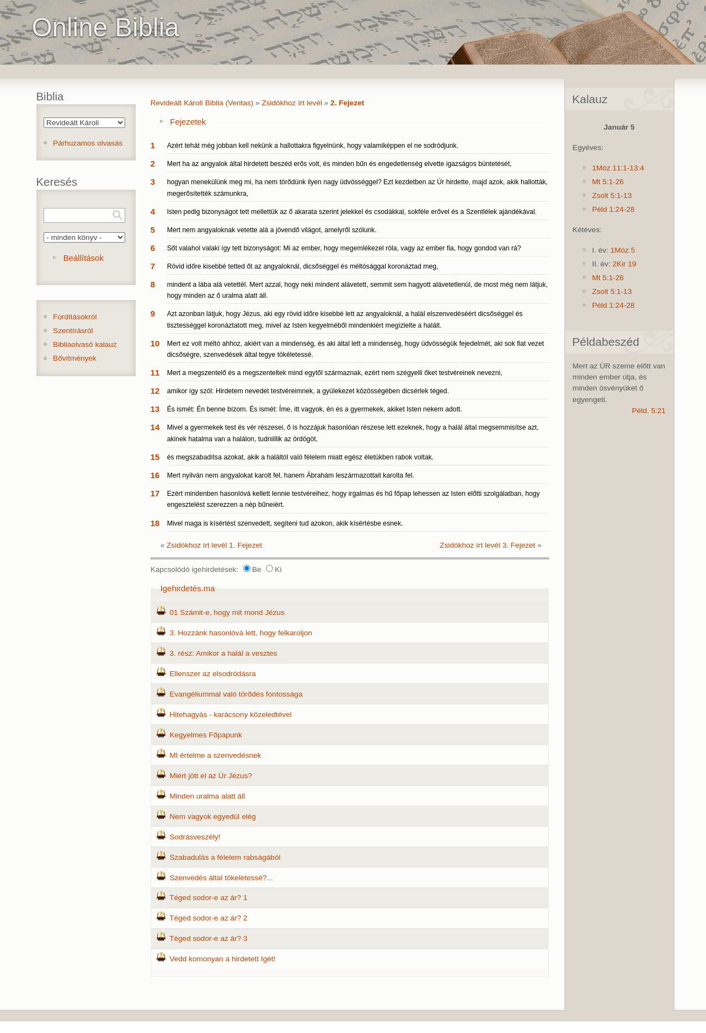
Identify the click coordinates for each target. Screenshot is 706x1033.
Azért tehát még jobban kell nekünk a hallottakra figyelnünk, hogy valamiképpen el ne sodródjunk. (312, 145)
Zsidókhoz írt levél (291, 103)
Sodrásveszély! (194, 837)
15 (155, 457)
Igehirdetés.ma (188, 588)
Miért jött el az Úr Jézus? (210, 776)
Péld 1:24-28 (613, 209)
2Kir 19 (624, 264)
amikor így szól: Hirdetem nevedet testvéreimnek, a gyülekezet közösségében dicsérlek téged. (308, 391)
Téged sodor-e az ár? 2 (208, 918)
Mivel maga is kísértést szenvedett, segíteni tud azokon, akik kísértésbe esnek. (285, 523)
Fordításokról (75, 317)
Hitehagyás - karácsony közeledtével (230, 714)
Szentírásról (73, 331)
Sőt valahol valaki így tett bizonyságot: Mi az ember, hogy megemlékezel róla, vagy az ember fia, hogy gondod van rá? (344, 248)
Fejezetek (188, 121)
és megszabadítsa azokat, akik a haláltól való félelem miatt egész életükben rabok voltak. (300, 457)
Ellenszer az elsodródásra (212, 674)
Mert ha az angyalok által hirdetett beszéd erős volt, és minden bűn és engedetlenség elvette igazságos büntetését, (339, 164)
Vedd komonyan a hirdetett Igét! (222, 959)
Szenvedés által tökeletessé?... (220, 878)
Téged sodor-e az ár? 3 (208, 938)
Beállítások (83, 258)
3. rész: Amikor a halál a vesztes (223, 653)
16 (155, 475)
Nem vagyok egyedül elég (212, 816)
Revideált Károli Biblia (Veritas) (202, 103)
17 (155, 493)
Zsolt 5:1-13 (612, 195)
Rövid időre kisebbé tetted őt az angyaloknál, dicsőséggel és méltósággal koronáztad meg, (302, 266)
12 (155, 390)
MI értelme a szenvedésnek (215, 755)
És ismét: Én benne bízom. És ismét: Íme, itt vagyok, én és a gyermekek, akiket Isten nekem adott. (314, 409)
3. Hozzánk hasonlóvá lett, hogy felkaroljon (240, 633)
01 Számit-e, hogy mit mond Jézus (227, 612)
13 (155, 409)
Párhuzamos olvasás (87, 143)
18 (155, 523)
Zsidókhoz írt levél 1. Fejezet (214, 545)
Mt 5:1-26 (607, 182)
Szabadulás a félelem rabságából (224, 857)
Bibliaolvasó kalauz (85, 344)
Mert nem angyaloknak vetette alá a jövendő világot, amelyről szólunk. (272, 230)
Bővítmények (75, 358)
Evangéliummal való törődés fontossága (235, 694)
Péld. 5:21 (649, 410)
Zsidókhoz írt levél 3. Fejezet (487, 545)
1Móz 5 (623, 250)
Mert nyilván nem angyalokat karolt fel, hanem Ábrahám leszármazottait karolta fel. (290, 475)
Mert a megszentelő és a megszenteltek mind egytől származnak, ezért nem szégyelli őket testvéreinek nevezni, (334, 373)
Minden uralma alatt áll (207, 796)
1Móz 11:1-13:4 (618, 168)
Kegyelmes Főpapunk (205, 735)
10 (155, 343)
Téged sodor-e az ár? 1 (208, 897)
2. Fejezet (347, 103)
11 (155, 372)
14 (155, 427)
